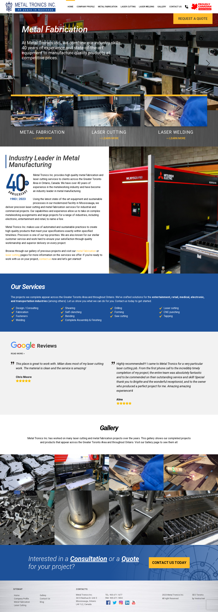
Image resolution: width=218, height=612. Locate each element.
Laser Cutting (128, 6)
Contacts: (82, 589)
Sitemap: (18, 589)
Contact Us (175, 6)
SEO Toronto (198, 595)
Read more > (18, 353)
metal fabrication (86, 251)
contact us (45, 259)
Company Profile (86, 6)
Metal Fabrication (107, 6)
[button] (208, 63)
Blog (42, 602)
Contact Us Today (153, 563)
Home (70, 6)
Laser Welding (146, 6)
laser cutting (13, 255)
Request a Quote (193, 19)
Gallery (162, 6)
